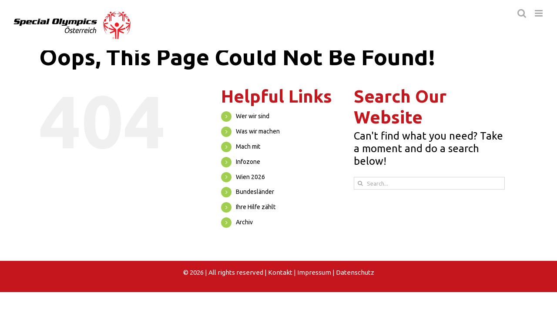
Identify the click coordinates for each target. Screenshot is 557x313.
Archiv (244, 222)
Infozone (248, 161)
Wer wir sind (252, 116)
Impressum (314, 272)
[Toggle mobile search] (521, 13)
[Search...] (429, 183)
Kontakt (280, 272)
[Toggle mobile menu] (539, 13)
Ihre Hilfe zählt (255, 206)
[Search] (360, 183)
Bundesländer (255, 191)
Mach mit (248, 146)
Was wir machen (258, 131)
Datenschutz (355, 272)
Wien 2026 (250, 176)
